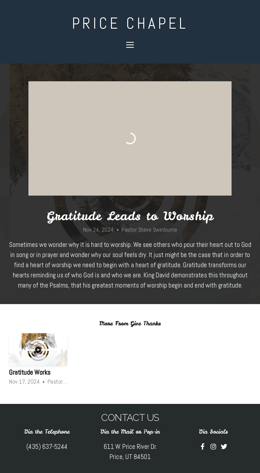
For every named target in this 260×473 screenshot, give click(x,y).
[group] (38, 360)
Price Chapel (130, 23)
